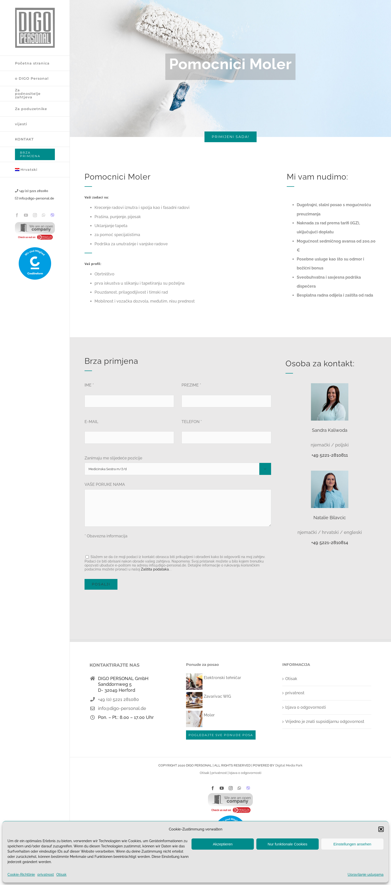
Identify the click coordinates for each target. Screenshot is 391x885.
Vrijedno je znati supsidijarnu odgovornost (324, 721)
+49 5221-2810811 (329, 455)
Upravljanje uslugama (366, 875)
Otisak (61, 875)
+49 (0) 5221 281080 (33, 191)
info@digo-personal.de (36, 198)
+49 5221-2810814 (329, 542)
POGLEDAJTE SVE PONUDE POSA (221, 735)
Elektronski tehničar (222, 677)
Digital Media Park (288, 765)
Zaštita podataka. (155, 569)
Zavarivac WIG (217, 696)
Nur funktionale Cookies (287, 844)
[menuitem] (35, 169)
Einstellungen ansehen (352, 844)
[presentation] (122, 604)
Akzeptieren (222, 844)
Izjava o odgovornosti (305, 707)
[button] (381, 829)
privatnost (45, 875)
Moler (209, 715)
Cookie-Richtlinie (21, 875)
